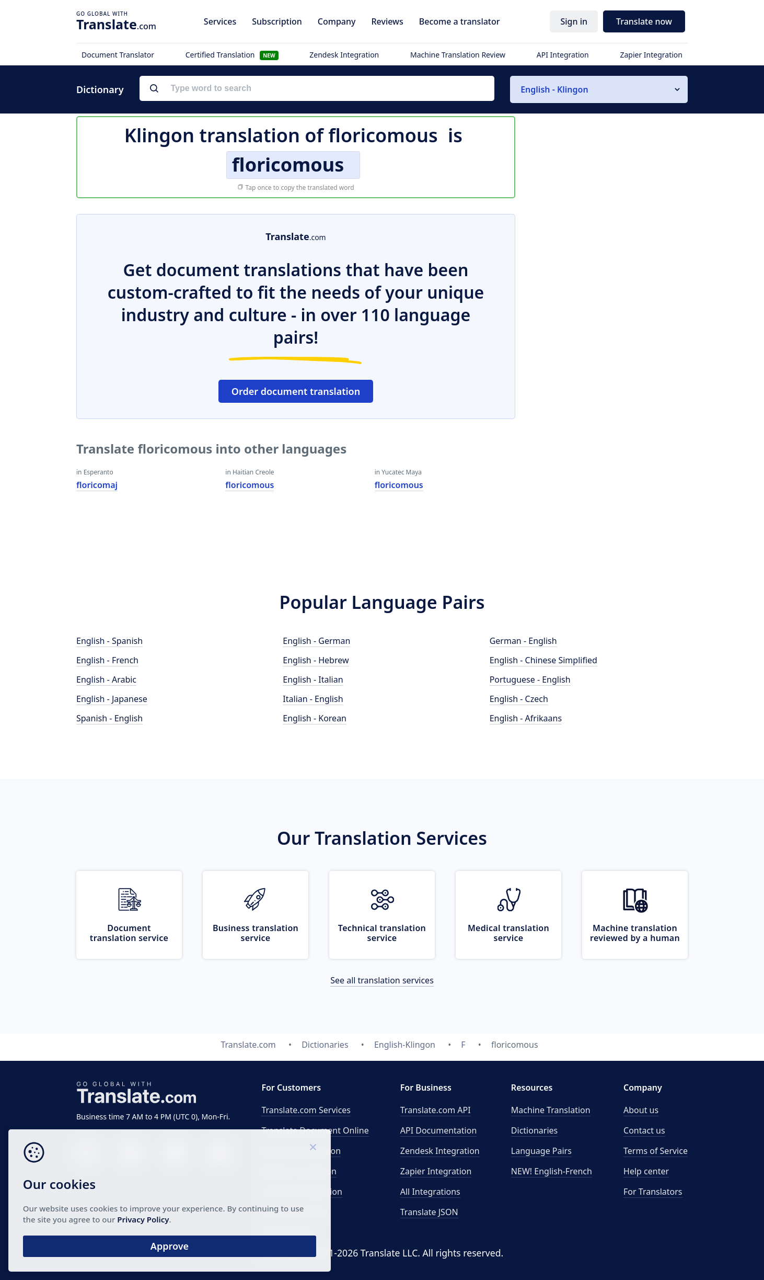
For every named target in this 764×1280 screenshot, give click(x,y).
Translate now (644, 21)
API (435, 1110)
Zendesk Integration (344, 55)
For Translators (652, 1191)
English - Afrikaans (526, 718)
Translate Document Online (314, 1130)
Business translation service (255, 933)
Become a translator (459, 21)
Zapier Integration (651, 55)
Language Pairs (541, 1151)
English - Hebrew (316, 660)
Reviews (387, 21)
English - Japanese (111, 699)
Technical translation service (382, 933)
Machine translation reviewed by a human (635, 933)
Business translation (301, 1151)
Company (337, 21)
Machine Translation (551, 1110)
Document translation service (129, 933)
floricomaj (97, 485)
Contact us (644, 1130)
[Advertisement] (609, 371)
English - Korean (314, 718)
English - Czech (519, 699)
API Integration (563, 55)
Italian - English (313, 699)
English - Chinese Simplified (543, 660)
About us (640, 1110)
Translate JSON (429, 1212)
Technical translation (301, 1191)
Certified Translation (232, 55)
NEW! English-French (551, 1171)
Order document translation (295, 391)
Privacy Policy (100, 1216)
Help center (646, 1171)
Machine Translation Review (457, 55)
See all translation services (382, 980)
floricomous (249, 485)
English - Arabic (106, 679)
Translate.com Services (306, 1110)
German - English (523, 641)
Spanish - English (109, 718)
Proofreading (287, 1232)
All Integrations (430, 1191)
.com (116, 24)
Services (220, 21)
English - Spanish (109, 641)
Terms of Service (655, 1151)
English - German (316, 641)
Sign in (573, 21)
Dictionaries (534, 1130)
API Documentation (438, 1130)
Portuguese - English (530, 679)
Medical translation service (508, 933)
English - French (107, 660)
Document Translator (118, 55)
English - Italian (313, 679)
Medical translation (299, 1171)
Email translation (294, 1212)
